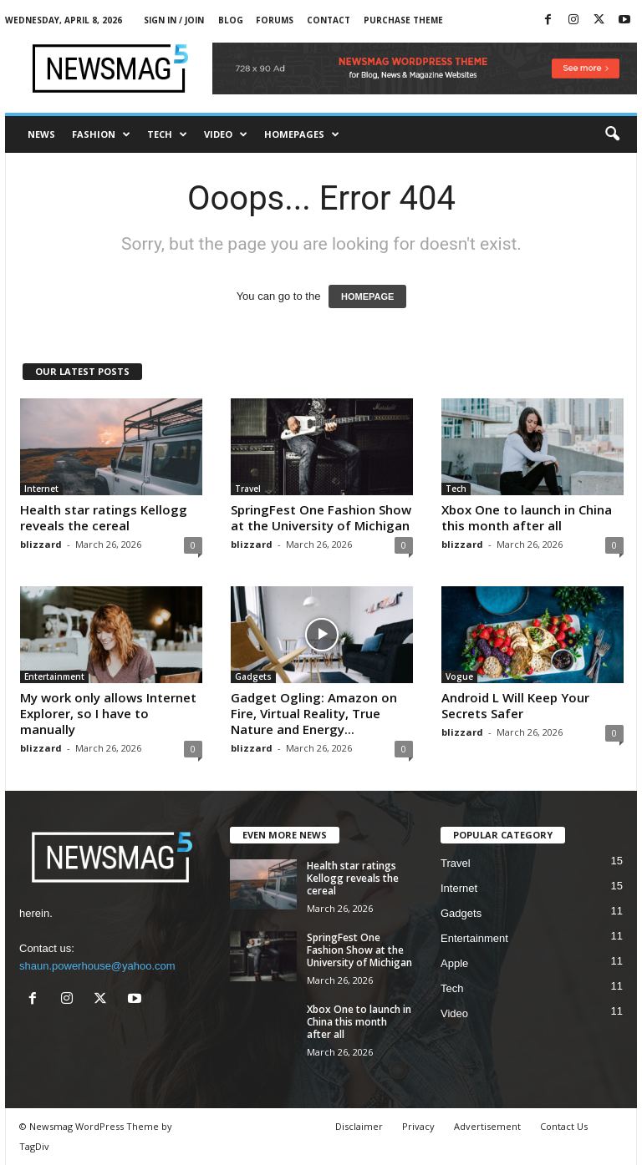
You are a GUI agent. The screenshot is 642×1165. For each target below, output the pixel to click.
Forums (274, 20)
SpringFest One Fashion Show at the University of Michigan (321, 517)
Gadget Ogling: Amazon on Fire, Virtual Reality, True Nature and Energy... (314, 713)
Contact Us (564, 1126)
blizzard (41, 544)
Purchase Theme (403, 20)
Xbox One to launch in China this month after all (526, 517)
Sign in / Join (174, 20)
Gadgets (253, 676)
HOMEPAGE (367, 296)
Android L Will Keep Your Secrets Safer (515, 705)
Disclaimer (359, 1126)
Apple (454, 963)
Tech (167, 134)
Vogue (459, 676)
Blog (230, 20)
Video (225, 134)
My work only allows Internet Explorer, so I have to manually (108, 713)
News (41, 134)
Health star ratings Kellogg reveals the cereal (103, 517)
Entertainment (54, 676)
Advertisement (487, 1126)
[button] (612, 134)
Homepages (301, 134)
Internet (41, 488)
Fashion (101, 134)
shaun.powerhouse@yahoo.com (97, 966)
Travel (248, 488)
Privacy (418, 1126)
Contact (328, 20)
